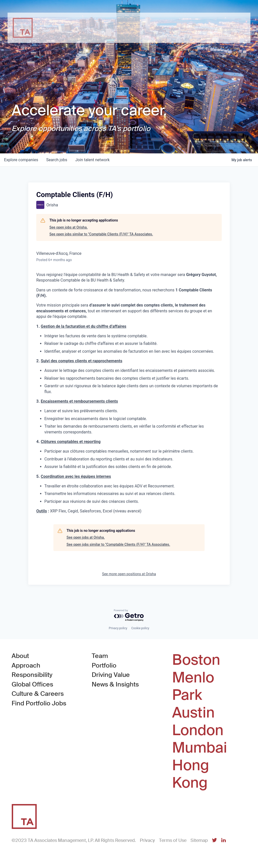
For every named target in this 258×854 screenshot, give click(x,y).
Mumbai (199, 748)
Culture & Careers (38, 694)
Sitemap (199, 840)
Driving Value (111, 675)
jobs (56, 159)
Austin (193, 713)
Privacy (147, 840)
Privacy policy (118, 628)
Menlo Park (193, 686)
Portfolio (104, 665)
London (197, 730)
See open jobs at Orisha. (68, 227)
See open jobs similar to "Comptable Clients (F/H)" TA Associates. (101, 234)
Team (100, 656)
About (20, 656)
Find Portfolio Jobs (39, 703)
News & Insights (115, 684)
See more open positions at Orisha (129, 574)
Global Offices (32, 684)
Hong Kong (190, 774)
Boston (196, 660)
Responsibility (32, 675)
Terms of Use (172, 840)
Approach (26, 665)
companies (21, 159)
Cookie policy (140, 628)
